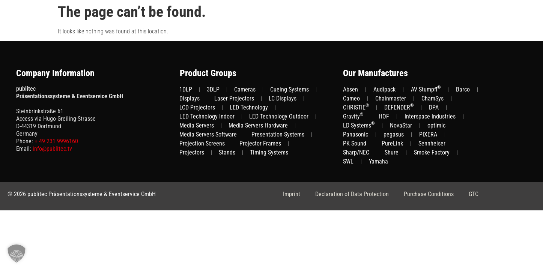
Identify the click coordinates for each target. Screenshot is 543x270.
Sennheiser (431, 143)
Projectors (191, 152)
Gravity (353, 116)
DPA (434, 107)
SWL (348, 161)
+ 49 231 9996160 (56, 141)
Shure (392, 152)
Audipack (384, 89)
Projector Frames (260, 143)
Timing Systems (269, 152)
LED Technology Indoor (207, 116)
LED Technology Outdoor (278, 116)
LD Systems (359, 125)
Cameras (245, 89)
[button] (16, 253)
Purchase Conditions (429, 194)
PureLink (392, 143)
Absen (350, 89)
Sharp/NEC (356, 152)
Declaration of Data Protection (352, 194)
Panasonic (355, 134)
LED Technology (249, 107)
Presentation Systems (277, 134)
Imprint (291, 194)
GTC (473, 194)
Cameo (351, 98)
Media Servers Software (208, 134)
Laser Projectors (234, 98)
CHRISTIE (356, 107)
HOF (384, 116)
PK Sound (354, 143)
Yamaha (378, 161)
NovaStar (401, 125)
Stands (227, 152)
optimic (436, 125)
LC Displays (282, 98)
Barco (463, 89)
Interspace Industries (430, 116)
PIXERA (428, 134)
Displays (189, 98)
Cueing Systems (289, 89)
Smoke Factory (432, 152)
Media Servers (196, 125)
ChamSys (432, 98)
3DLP (213, 89)
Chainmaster (390, 98)
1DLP (185, 89)
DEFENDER (399, 107)
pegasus (394, 134)
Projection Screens (202, 143)
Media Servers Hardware (258, 125)
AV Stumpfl (426, 89)
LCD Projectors (197, 107)
